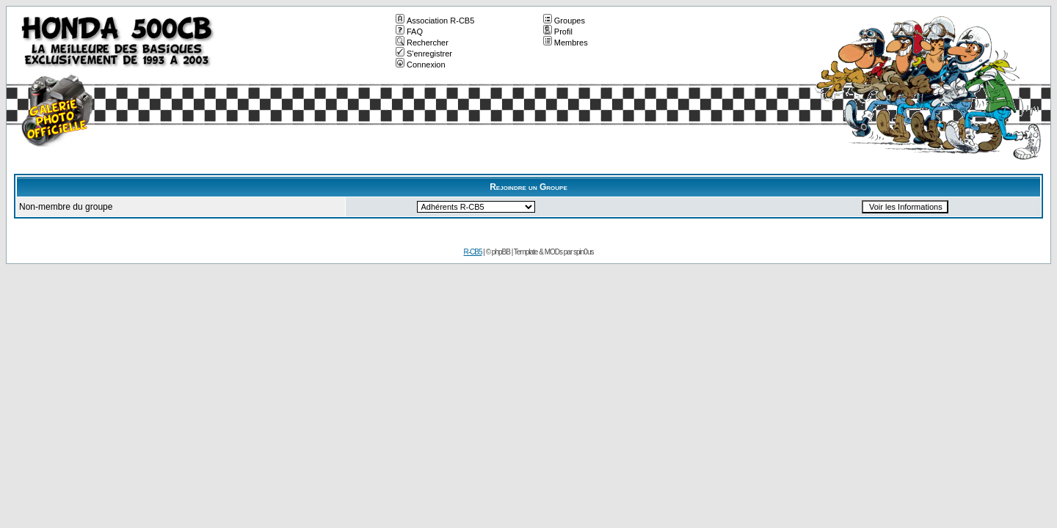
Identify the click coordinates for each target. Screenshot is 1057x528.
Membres (565, 42)
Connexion (421, 64)
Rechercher (422, 42)
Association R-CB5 (435, 20)
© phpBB (498, 252)
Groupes (564, 20)
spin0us (583, 252)
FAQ (409, 31)
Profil (558, 31)
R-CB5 (473, 252)
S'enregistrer (424, 53)
